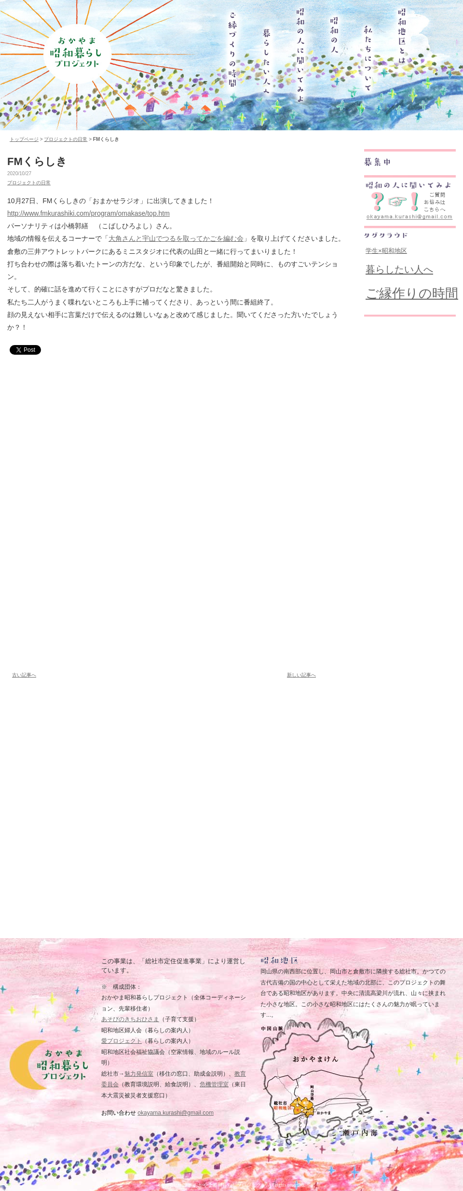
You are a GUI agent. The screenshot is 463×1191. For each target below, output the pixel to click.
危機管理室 (214, 1084)
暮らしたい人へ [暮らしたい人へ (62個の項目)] (399, 269)
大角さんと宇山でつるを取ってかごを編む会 (176, 238)
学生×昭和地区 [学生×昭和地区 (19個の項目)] (386, 250)
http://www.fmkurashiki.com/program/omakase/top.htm (88, 213)
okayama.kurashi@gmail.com (175, 1112)
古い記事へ (24, 675)
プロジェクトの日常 (65, 139)
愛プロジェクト (121, 1041)
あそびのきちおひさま (130, 1019)
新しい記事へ (301, 675)
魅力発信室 (138, 1073)
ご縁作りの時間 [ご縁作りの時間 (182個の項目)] (412, 293)
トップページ (24, 139)
